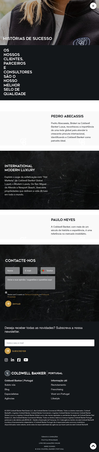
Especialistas (11, 394)
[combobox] (43, 270)
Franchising (57, 389)
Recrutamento (58, 384)
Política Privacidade (49, 440)
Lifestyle (55, 398)
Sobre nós (10, 384)
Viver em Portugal (60, 394)
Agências (9, 398)
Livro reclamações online (49, 443)
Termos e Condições (32, 294)
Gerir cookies (49, 446)
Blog (7, 389)
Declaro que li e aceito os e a (28, 296)
